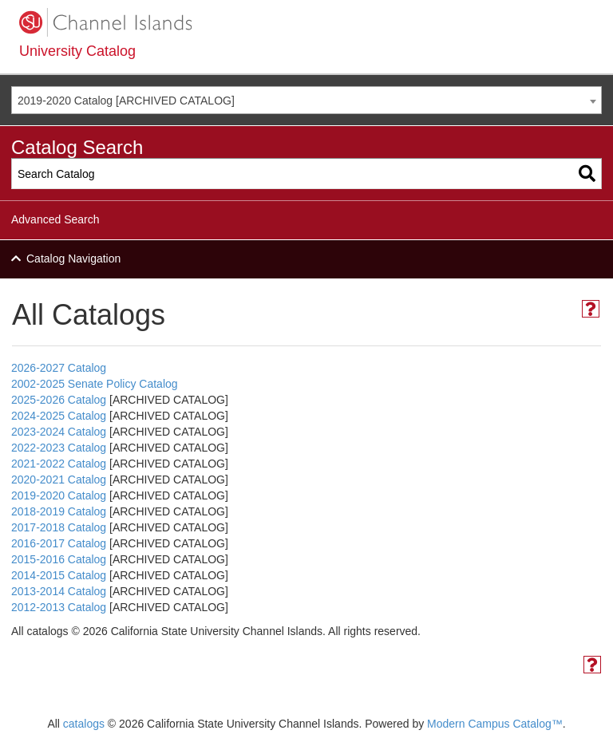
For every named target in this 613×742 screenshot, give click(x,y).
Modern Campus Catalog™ (495, 723)
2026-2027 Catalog (58, 367)
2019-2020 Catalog (58, 495)
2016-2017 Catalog (58, 543)
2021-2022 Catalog (58, 463)
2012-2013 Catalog (58, 607)
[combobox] (306, 100)
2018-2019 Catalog (58, 511)
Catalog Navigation (73, 258)
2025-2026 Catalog (58, 399)
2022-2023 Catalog (58, 447)
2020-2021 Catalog (58, 479)
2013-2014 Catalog (58, 591)
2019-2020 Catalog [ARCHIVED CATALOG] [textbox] (126, 100)
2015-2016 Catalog (58, 559)
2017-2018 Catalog (58, 527)
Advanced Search (55, 219)
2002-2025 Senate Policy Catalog (94, 383)
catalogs (84, 723)
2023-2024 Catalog (58, 431)
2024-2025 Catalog (58, 415)
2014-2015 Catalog (58, 575)
